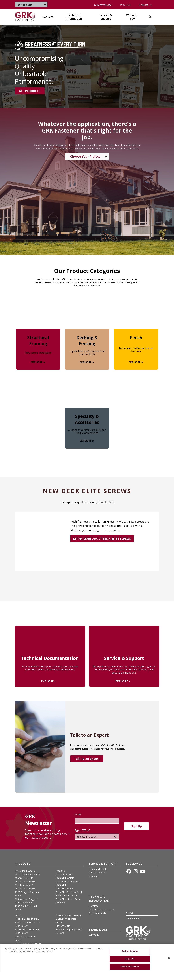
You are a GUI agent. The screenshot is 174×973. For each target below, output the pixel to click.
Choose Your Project (85, 156)
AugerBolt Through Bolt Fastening (68, 883)
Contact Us (145, 5)
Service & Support (103, 864)
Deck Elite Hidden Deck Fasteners (68, 901)
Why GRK (125, 5)
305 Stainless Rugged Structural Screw (26, 901)
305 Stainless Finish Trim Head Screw (27, 924)
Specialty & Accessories (69, 915)
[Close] (169, 960)
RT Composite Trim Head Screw (28, 945)
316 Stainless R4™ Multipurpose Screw (25, 887)
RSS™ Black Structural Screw (26, 908)
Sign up (136, 826)
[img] (25, 17)
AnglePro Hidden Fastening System (65, 876)
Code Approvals (97, 913)
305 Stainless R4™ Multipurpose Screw (25, 880)
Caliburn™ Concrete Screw (66, 920)
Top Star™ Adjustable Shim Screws (69, 931)
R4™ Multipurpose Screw (27, 874)
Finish (18, 915)
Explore (37, 362)
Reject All (129, 961)
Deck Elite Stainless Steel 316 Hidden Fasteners (69, 894)
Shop (130, 913)
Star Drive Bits (63, 925)
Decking (60, 870)
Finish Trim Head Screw (27, 918)
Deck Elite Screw (64, 888)
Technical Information (99, 898)
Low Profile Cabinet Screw (25, 938)
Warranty (93, 876)
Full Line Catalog (97, 872)
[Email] (97, 821)
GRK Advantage (103, 5)
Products (22, 864)
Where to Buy (133, 918)
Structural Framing (25, 870)
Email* (78, 814)
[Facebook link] (128, 871)
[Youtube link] (143, 871)
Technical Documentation (102, 909)
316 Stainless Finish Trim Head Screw (27, 931)
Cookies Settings (130, 953)
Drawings (94, 905)
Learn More (98, 929)
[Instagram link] (135, 871)
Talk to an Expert (87, 759)
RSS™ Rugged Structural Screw (27, 894)
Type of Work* (82, 830)
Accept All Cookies (129, 968)
